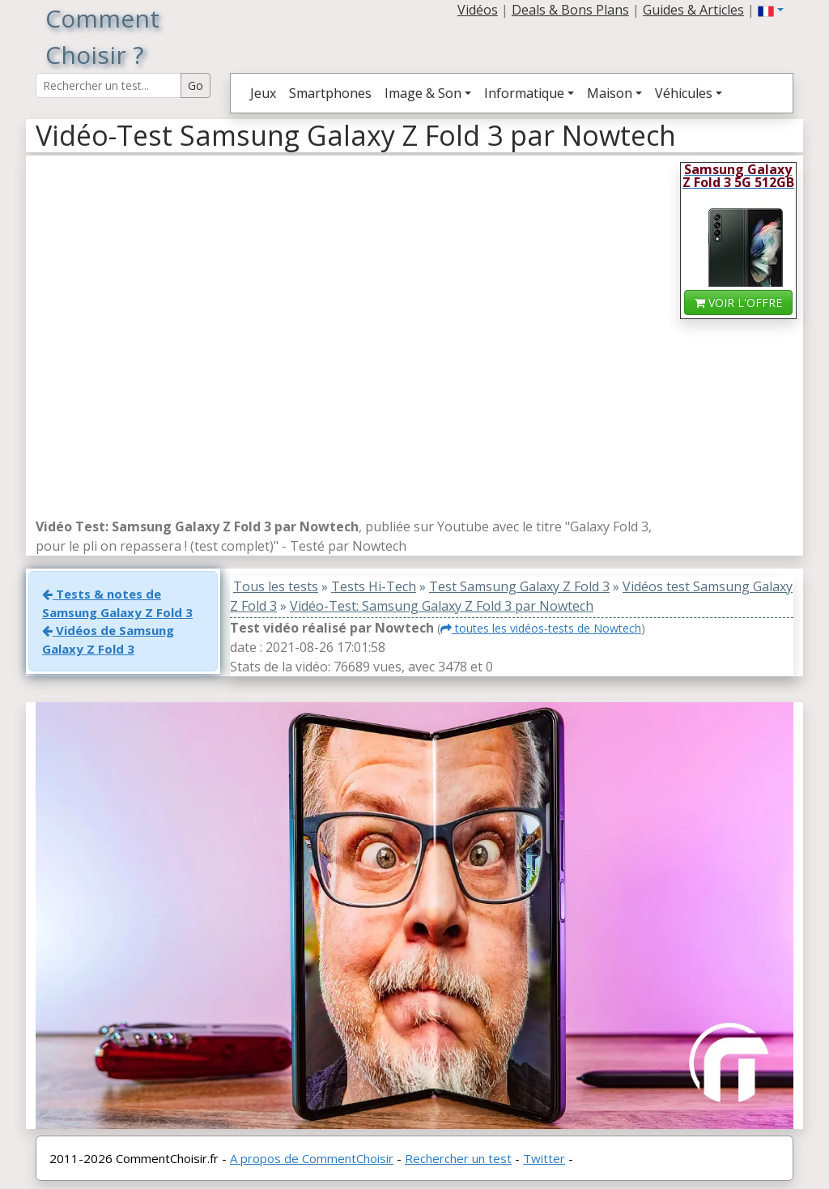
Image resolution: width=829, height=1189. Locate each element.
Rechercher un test (458, 1158)
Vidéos (477, 10)
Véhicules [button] (683, 93)
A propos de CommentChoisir (311, 1158)
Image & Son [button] (423, 93)
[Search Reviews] (108, 85)
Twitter (544, 1158)
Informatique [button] (524, 93)
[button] (771, 10)
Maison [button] (609, 93)
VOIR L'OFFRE (738, 302)
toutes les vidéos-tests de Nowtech (540, 628)
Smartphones (330, 93)
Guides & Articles (693, 10)
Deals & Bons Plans (570, 10)
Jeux (263, 93)
